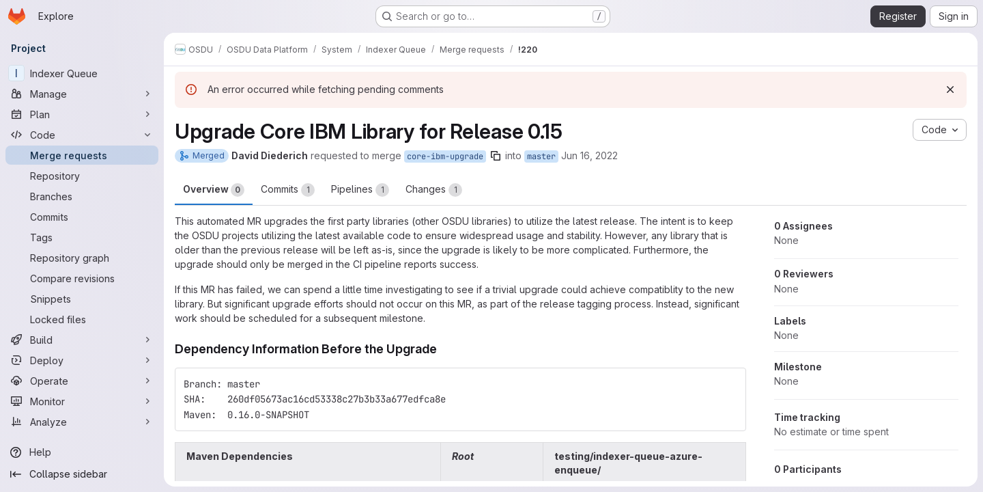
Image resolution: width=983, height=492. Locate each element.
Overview (213, 190)
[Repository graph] (81, 257)
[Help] (81, 452)
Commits (288, 190)
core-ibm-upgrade (445, 156)
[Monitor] (81, 401)
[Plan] (81, 114)
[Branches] (81, 196)
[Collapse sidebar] (81, 474)
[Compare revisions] (81, 278)
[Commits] (81, 216)
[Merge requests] (81, 155)
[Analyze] (81, 421)
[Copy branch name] (495, 156)
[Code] (81, 134)
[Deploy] (81, 360)
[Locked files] (81, 319)
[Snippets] (81, 298)
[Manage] (81, 93)
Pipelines (360, 190)
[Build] (81, 339)
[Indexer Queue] (81, 73)
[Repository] (81, 175)
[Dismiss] (950, 89)
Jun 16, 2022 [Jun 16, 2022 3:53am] (589, 155)
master (541, 156)
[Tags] (81, 237)
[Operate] (81, 380)
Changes (433, 190)
